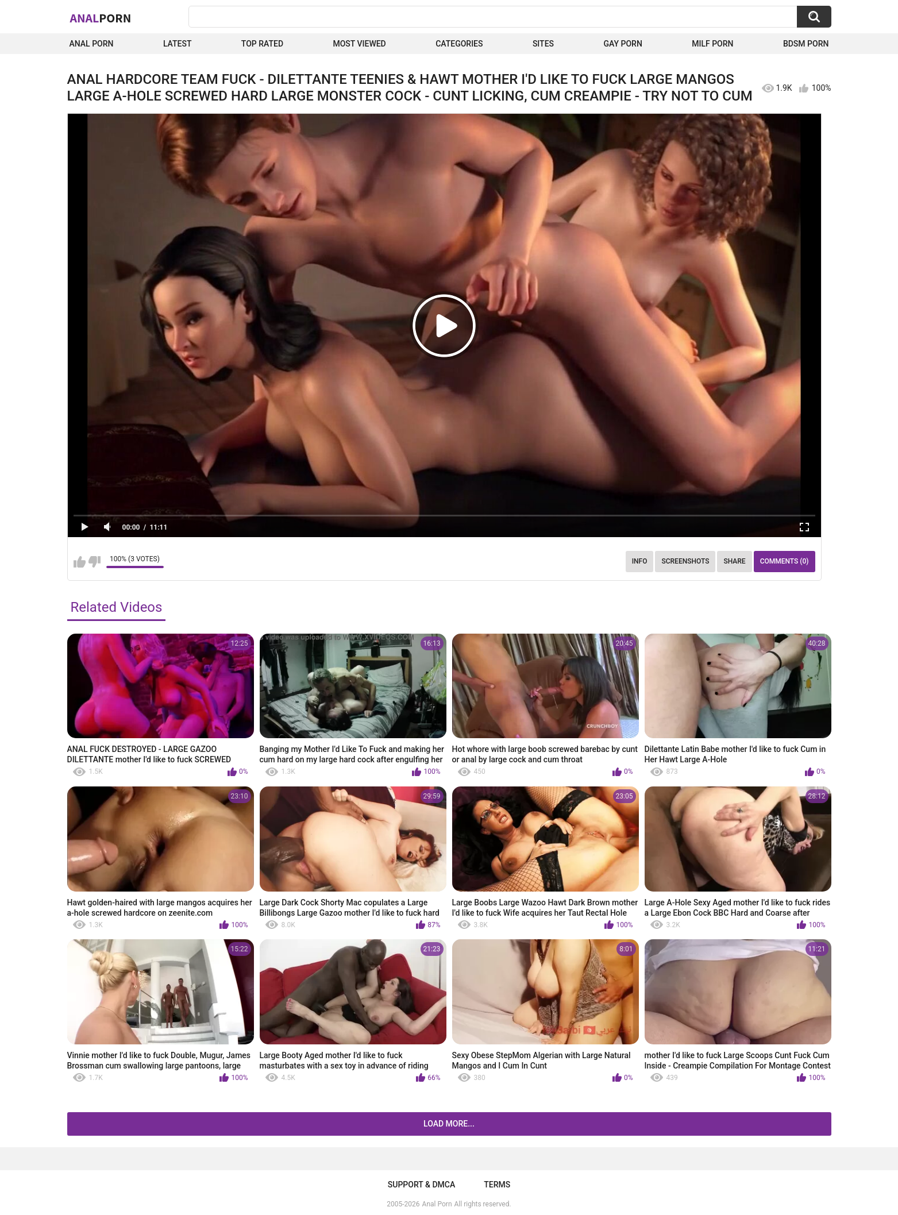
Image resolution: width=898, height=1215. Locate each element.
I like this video (80, 562)
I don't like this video (94, 562)
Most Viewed (359, 43)
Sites (543, 43)
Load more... (449, 1123)
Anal (101, 18)
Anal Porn (92, 43)
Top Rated (262, 43)
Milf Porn (712, 43)
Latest (177, 43)
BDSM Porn (806, 43)
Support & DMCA (421, 1184)
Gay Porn (622, 43)
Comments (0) (784, 561)
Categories (459, 43)
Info (640, 561)
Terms (497, 1184)
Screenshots (685, 561)
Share (734, 561)
